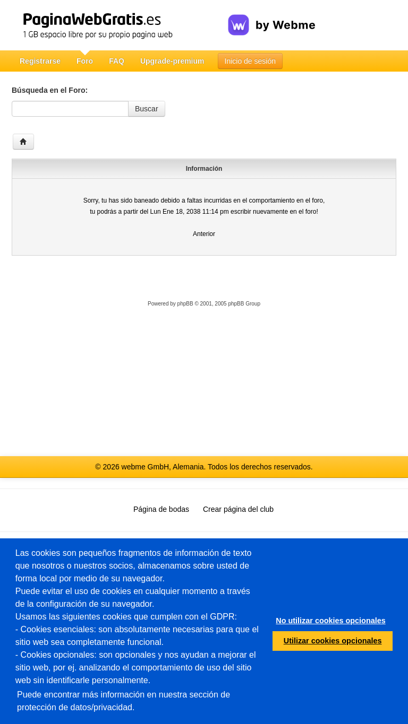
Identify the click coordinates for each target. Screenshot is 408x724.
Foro (84, 61)
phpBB (185, 304)
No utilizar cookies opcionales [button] (330, 620)
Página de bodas (161, 509)
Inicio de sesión (250, 61)
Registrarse (40, 61)
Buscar (146, 108)
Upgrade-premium (172, 61)
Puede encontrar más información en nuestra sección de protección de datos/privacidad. (123, 701)
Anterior (204, 234)
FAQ (116, 61)
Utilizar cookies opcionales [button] (333, 640)
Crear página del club (238, 509)
